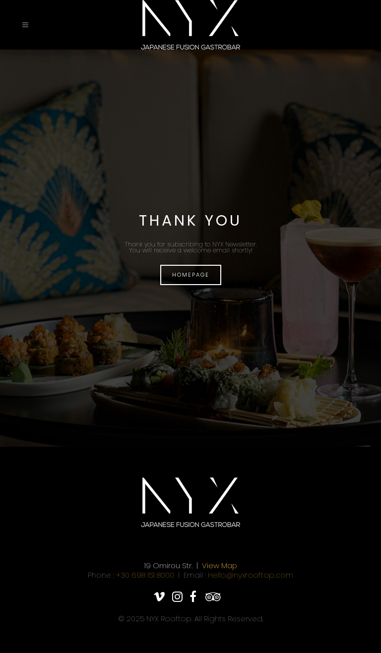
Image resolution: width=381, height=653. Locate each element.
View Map (219, 565)
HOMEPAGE (190, 275)
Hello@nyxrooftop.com (250, 575)
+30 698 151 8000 (145, 575)
